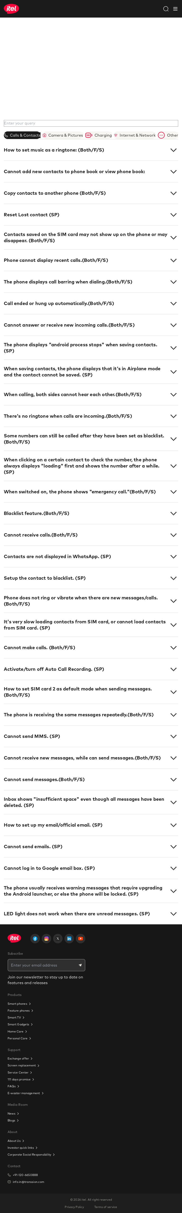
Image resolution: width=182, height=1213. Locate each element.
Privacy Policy (74, 1207)
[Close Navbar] (175, 9)
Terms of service (105, 1207)
